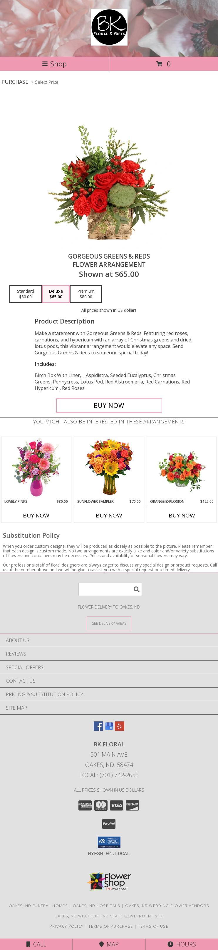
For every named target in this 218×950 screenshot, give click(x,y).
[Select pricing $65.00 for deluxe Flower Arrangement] (56, 294)
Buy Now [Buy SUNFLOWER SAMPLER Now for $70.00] (109, 515)
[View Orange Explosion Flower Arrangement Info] (182, 467)
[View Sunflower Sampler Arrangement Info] (109, 468)
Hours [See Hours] (181, 944)
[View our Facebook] (98, 729)
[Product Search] (110, 589)
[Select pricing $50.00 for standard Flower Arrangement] (25, 294)
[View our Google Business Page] (109, 729)
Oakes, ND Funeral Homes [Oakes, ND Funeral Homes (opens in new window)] (38, 905)
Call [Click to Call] (36, 944)
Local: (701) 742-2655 (109, 775)
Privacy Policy (66, 926)
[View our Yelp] (119, 729)
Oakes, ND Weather (76, 916)
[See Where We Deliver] (109, 623)
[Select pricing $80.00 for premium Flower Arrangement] (86, 294)
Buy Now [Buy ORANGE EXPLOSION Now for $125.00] (182, 515)
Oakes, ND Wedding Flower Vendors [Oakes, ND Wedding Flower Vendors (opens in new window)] (167, 905)
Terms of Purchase (110, 926)
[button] (109, 842)
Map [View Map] (109, 944)
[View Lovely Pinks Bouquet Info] (36, 468)
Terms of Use (153, 926)
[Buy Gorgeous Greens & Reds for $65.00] (109, 405)
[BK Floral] (109, 42)
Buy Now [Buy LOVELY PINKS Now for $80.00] (36, 515)
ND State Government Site (133, 916)
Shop (54, 63)
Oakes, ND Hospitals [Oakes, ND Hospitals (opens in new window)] (96, 905)
